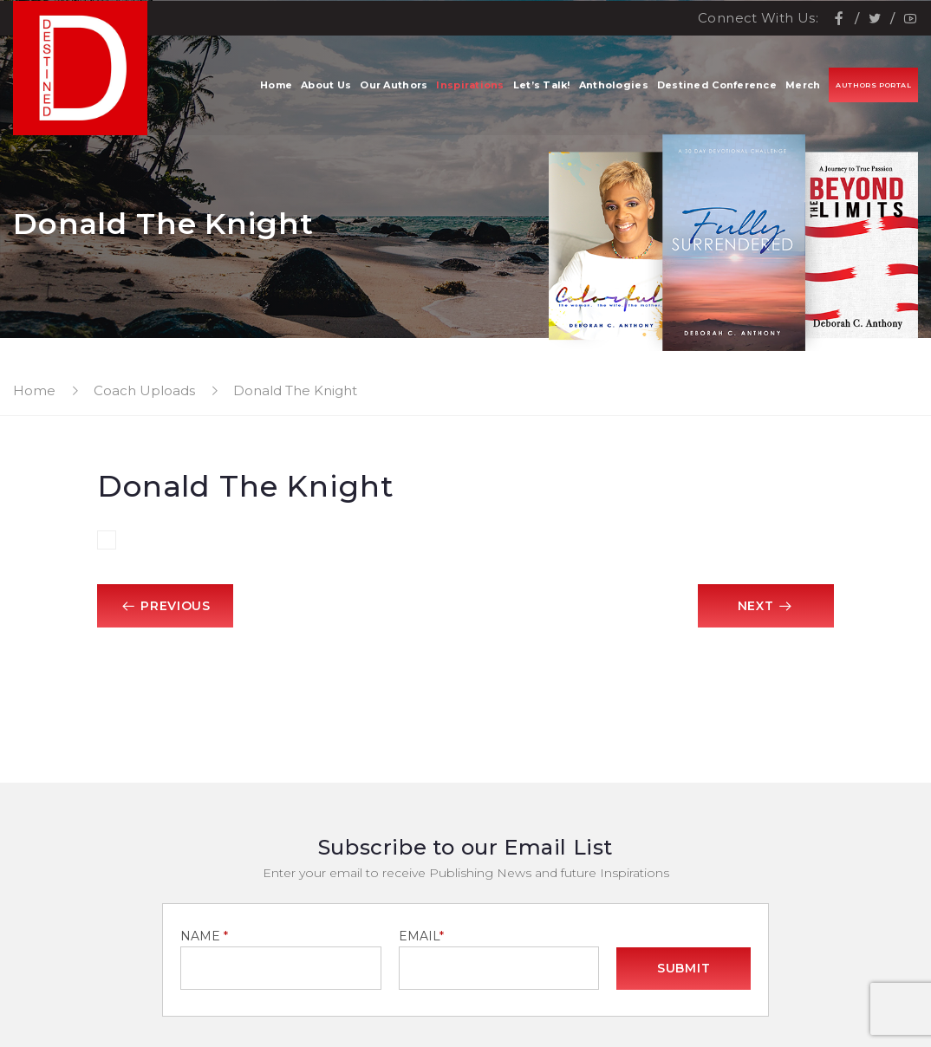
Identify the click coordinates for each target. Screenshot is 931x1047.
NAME (204, 936)
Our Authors (393, 87)
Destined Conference (717, 87)
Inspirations (470, 87)
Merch (802, 87)
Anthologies (613, 87)
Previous (166, 606)
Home (276, 87)
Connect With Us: (758, 17)
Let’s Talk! (541, 87)
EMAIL (418, 936)
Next (764, 606)
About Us (326, 87)
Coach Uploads (144, 390)
